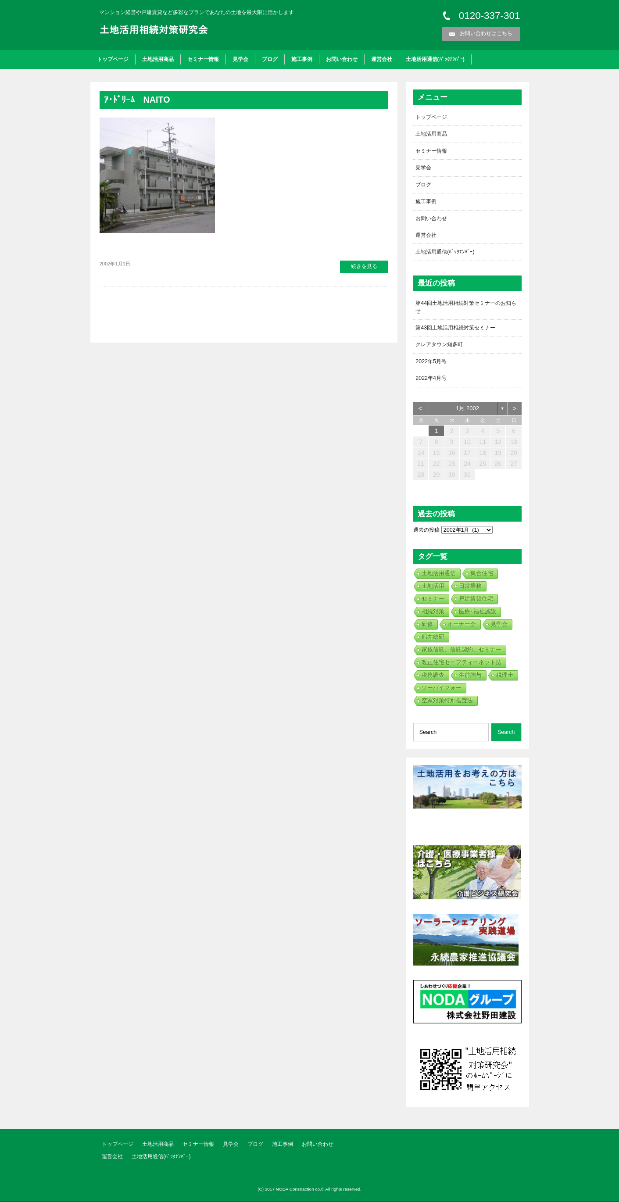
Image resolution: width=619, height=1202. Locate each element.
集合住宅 (481, 573)
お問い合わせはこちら (486, 33)
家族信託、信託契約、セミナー (461, 650)
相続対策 (433, 611)
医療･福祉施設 (477, 611)
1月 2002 (467, 408)
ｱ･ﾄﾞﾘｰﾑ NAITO (137, 99)
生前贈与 (470, 675)
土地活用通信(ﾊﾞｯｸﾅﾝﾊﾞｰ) (435, 59)
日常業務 (470, 586)
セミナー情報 (203, 59)
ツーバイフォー (442, 688)
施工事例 (301, 59)
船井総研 (433, 637)
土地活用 (433, 586)
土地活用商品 (158, 59)
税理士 (504, 675)
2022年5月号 (431, 362)
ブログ (270, 59)
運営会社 (381, 59)
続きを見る (364, 266)
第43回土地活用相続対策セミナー (455, 328)
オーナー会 (461, 624)
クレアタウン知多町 (439, 345)
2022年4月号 (431, 379)
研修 (427, 624)
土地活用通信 (439, 573)
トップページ (113, 59)
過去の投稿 (426, 530)
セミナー (433, 599)
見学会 (240, 59)
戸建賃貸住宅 (476, 599)
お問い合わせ (342, 59)
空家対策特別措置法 (447, 701)
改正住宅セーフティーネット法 (461, 662)
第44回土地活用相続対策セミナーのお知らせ (465, 307)
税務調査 (433, 675)
